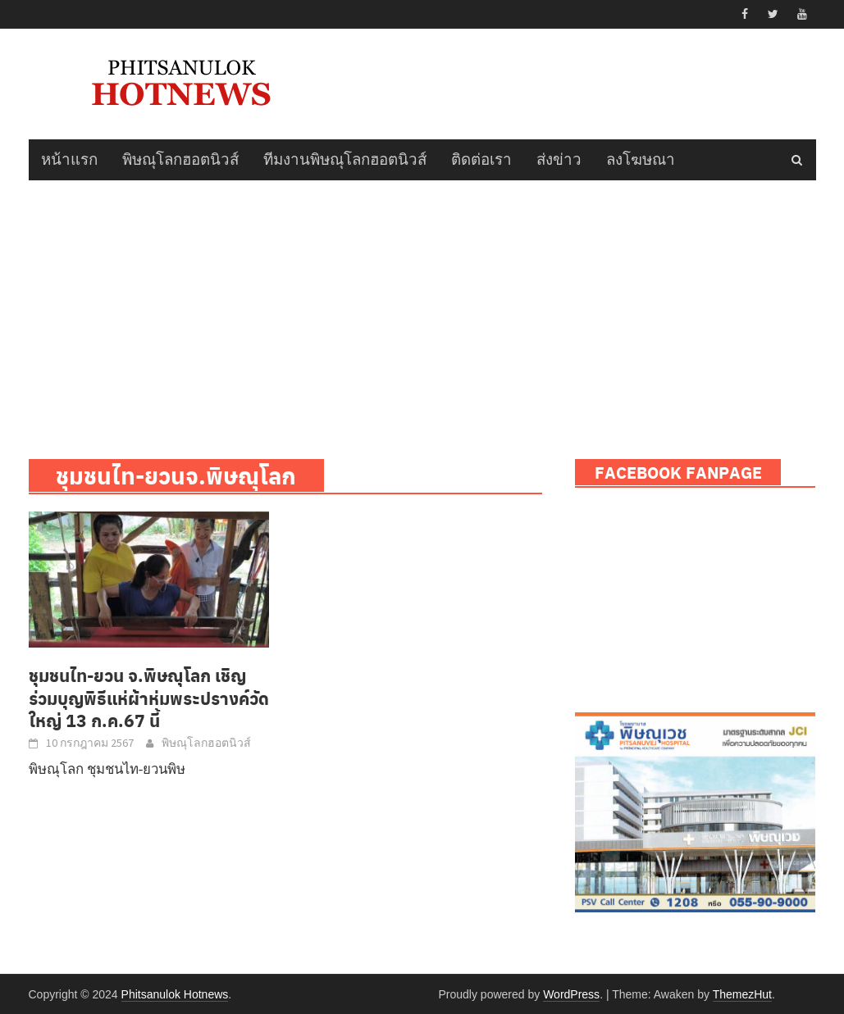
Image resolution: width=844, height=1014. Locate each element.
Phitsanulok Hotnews (175, 994)
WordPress (571, 994)
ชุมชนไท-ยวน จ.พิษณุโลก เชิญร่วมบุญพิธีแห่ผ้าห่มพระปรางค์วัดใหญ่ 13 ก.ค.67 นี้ (149, 697)
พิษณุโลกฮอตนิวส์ (180, 159)
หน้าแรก (69, 159)
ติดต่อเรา (481, 159)
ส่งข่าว (559, 159)
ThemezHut (742, 994)
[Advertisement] (422, 303)
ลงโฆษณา (640, 159)
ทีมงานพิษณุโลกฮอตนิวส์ (345, 159)
